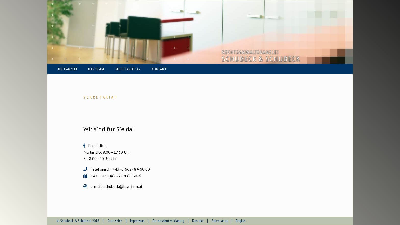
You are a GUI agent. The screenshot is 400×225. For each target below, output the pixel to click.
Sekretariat (220, 220)
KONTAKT (159, 69)
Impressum (137, 220)
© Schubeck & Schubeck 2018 (78, 220)
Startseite (114, 220)
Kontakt (198, 220)
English (241, 220)
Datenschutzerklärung (168, 220)
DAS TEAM (96, 69)
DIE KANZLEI (67, 69)
